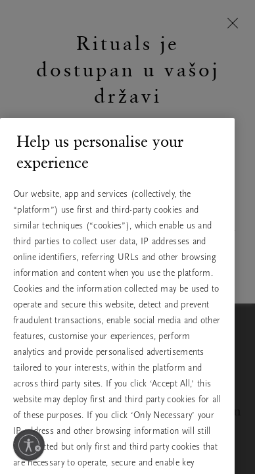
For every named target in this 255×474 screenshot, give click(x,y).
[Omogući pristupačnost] (29, 445)
